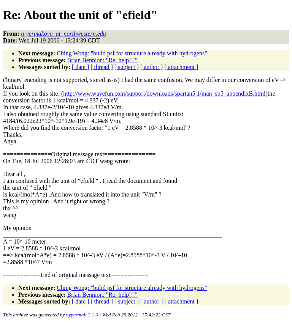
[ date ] (80, 67)
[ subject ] (126, 67)
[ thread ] (101, 67)
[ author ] (151, 67)
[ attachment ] (181, 67)
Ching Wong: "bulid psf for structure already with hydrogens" (132, 53)
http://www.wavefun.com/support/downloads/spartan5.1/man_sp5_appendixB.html (164, 93)
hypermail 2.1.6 (82, 315)
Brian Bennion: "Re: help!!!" (102, 60)
